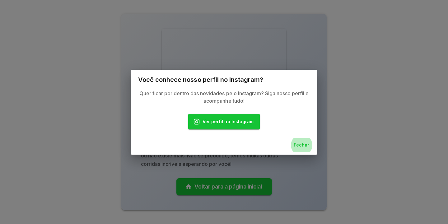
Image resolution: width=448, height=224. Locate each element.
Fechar (301, 145)
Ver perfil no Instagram (224, 122)
